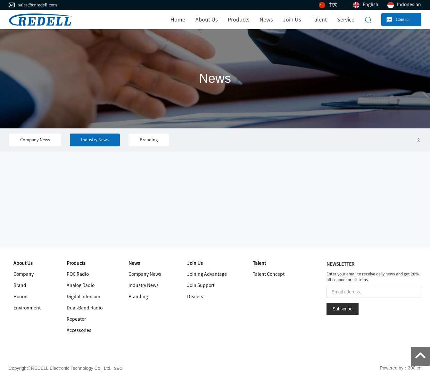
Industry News (95, 140)
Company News (35, 140)
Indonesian (409, 4)
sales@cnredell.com (37, 4)
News (215, 78)
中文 (332, 4)
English (370, 4)
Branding (149, 140)
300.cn (414, 367)
